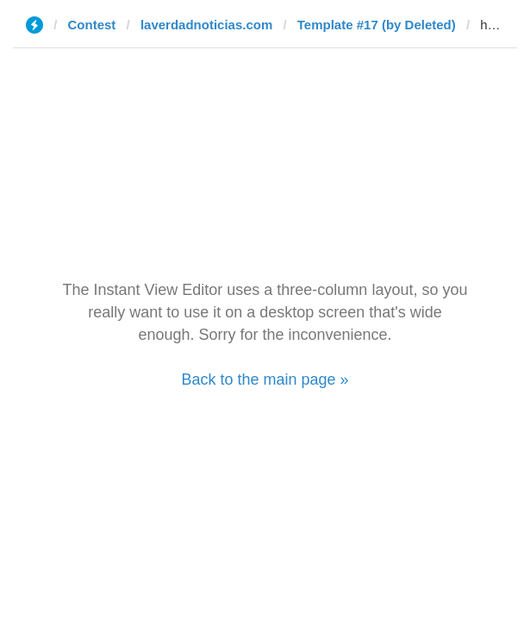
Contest (92, 24)
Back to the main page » (264, 379)
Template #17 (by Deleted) (376, 24)
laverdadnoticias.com (206, 24)
